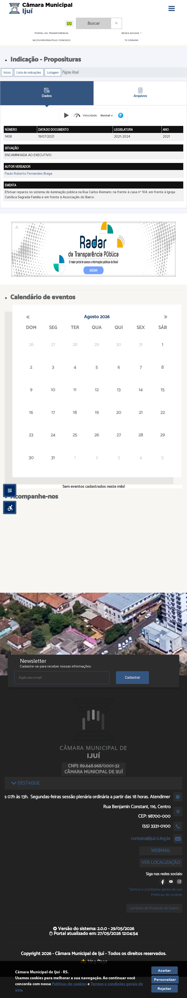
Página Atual (70, 72)
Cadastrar (132, 677)
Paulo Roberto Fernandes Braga (28, 173)
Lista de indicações (28, 72)
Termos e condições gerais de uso (155, 889)
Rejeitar (164, 989)
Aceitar (164, 970)
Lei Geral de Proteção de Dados (154, 908)
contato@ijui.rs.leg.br (150, 838)
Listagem (53, 72)
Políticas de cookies (166, 895)
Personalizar (165, 979)
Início (7, 72)
